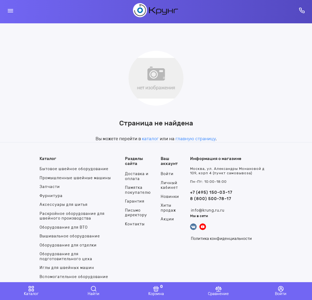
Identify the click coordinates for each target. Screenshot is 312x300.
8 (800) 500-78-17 (210, 198)
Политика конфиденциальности (221, 238)
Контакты (135, 224)
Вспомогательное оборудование (74, 276)
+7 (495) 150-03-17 (211, 192)
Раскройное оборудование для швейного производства (72, 216)
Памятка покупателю (138, 190)
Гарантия (134, 201)
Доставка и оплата (137, 176)
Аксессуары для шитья (64, 204)
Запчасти (50, 186)
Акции (167, 219)
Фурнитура (51, 196)
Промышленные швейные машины (75, 178)
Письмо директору (136, 213)
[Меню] (10, 10)
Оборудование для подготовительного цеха (66, 256)
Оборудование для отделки (68, 245)
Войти (167, 174)
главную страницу (196, 138)
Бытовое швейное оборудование (74, 169)
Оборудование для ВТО (64, 227)
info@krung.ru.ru (207, 210)
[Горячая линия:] (301, 10)
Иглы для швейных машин (67, 267)
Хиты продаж (168, 208)
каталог (150, 138)
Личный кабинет (169, 185)
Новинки (170, 196)
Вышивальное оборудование (70, 236)
